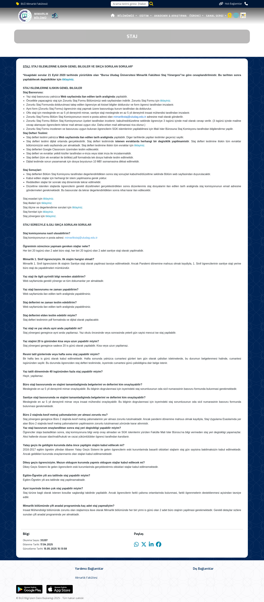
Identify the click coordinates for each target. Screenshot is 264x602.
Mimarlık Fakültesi (86, 577)
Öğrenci (195, 15)
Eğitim (145, 15)
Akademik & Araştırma (170, 15)
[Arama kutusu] (129, 3)
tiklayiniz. (68, 79)
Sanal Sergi (215, 15)
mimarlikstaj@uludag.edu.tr (129, 116)
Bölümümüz (126, 15)
